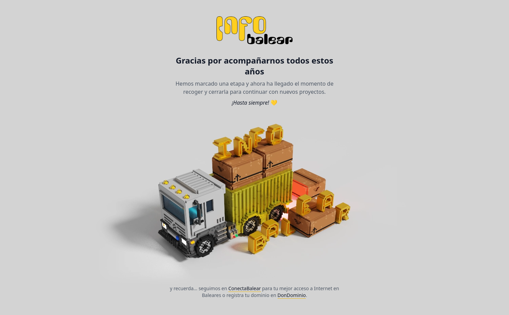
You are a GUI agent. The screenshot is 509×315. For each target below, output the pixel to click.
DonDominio (292, 295)
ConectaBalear (244, 288)
